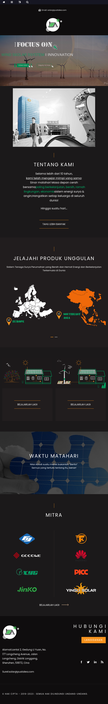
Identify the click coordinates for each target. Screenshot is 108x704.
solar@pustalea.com (21, 671)
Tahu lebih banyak (54, 224)
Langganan (94, 640)
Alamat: (7, 649)
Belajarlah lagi (27, 404)
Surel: (5, 671)
